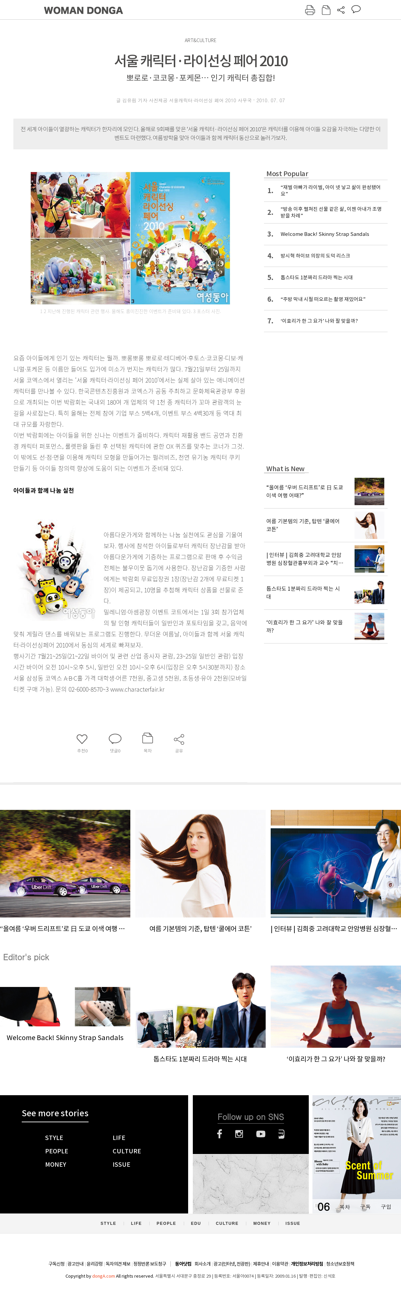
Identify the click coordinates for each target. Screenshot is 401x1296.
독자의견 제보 (118, 1264)
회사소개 (202, 1264)
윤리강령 (95, 1264)
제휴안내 (261, 1264)
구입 (386, 1206)
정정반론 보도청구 (149, 1264)
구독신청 (56, 1264)
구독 (365, 1206)
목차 (344, 1206)
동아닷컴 (183, 1264)
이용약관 (280, 1264)
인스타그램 (239, 1134)
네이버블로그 (281, 1134)
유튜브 (260, 1134)
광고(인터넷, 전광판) (232, 1264)
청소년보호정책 (340, 1264)
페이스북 (219, 1134)
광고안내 (76, 1264)
